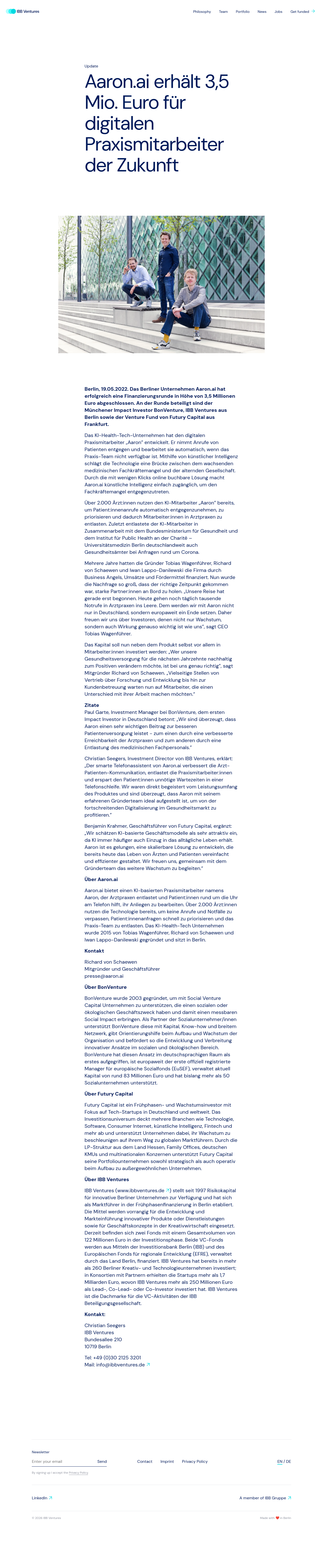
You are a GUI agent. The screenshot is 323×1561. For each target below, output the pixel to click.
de (288, 1461)
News (262, 11)
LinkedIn (39, 1498)
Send (102, 1461)
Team (223, 11)
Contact (144, 1461)
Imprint (167, 1461)
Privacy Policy (78, 1473)
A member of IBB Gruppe (262, 1498)
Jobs (278, 11)
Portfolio (243, 11)
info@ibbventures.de (120, 1364)
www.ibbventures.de (141, 1190)
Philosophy (202, 11)
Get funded (299, 11)
